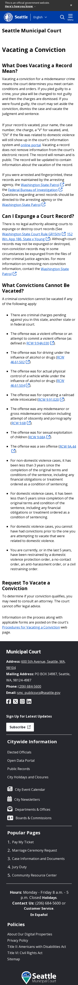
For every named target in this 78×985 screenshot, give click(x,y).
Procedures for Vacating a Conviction (31, 627)
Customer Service (38, 908)
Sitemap (13, 959)
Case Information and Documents (38, 858)
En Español (39, 914)
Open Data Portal (21, 760)
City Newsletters (27, 799)
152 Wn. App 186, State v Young (37, 236)
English (38, 17)
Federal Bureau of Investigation (35, 189)
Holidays (49, 897)
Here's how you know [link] (20, 6)
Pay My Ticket (23, 842)
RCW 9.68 (21, 423)
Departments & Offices (32, 809)
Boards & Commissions (34, 818)
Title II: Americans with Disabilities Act (36, 946)
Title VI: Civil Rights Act (24, 953)
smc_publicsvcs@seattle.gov (38, 692)
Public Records (18, 769)
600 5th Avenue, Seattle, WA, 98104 (36, 664)
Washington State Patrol (42, 184)
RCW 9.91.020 (51, 399)
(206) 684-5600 (29, 686)
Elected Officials (19, 752)
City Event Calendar (30, 789)
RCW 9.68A (39, 437)
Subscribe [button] (20, 727)
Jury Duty (19, 867)
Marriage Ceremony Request (34, 850)
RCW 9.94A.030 (40, 343)
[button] (71, 5)
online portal (31, 145)
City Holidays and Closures (27, 777)
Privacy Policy (17, 940)
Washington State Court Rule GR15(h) (34, 234)
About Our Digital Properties (29, 934)
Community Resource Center (34, 875)
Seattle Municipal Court (31, 30)
